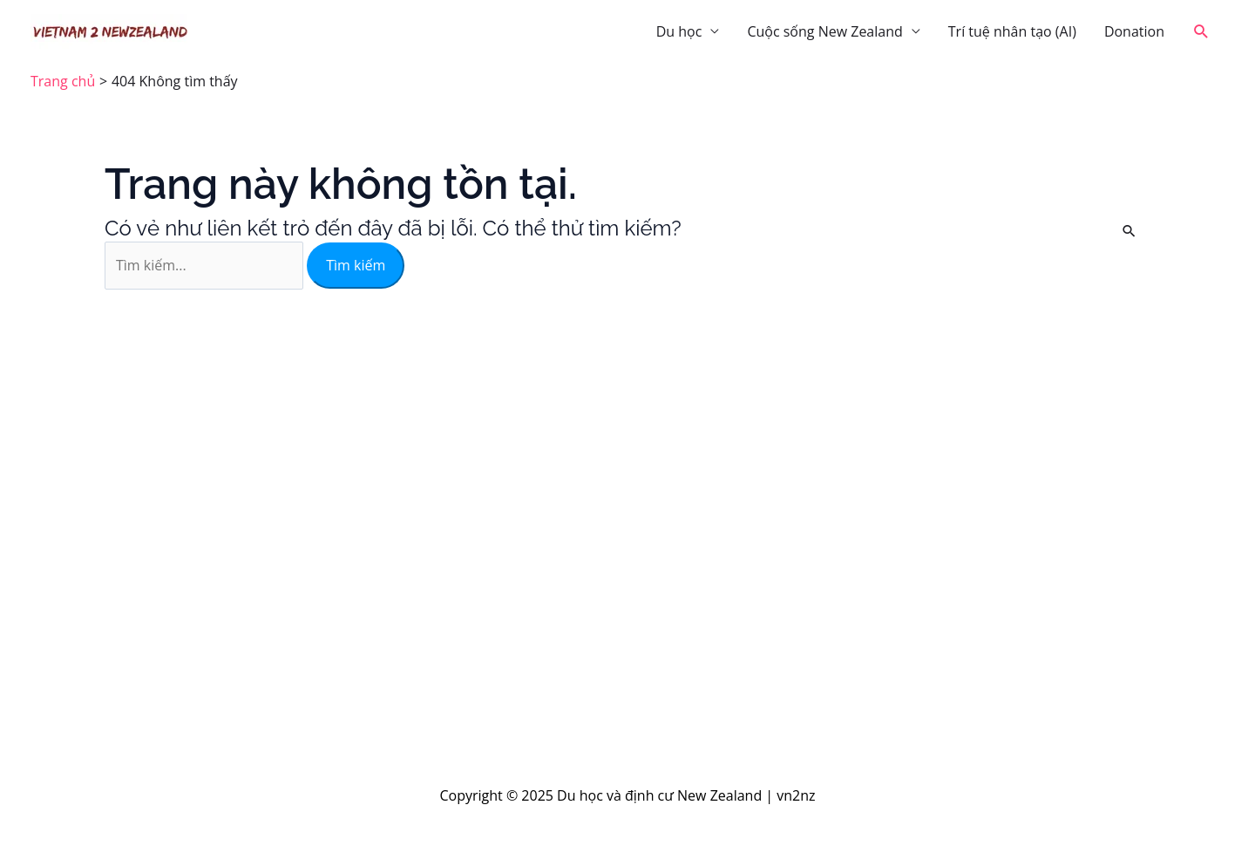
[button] (1201, 32)
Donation (1134, 31)
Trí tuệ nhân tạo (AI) (1012, 31)
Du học (679, 31)
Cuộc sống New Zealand (824, 31)
